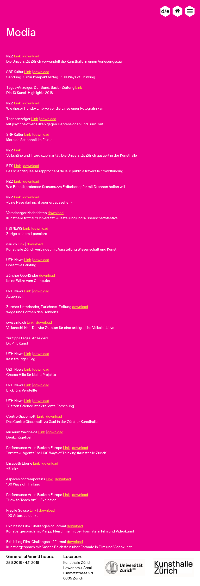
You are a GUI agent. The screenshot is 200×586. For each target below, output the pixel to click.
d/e (165, 11)
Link (17, 56)
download (31, 56)
